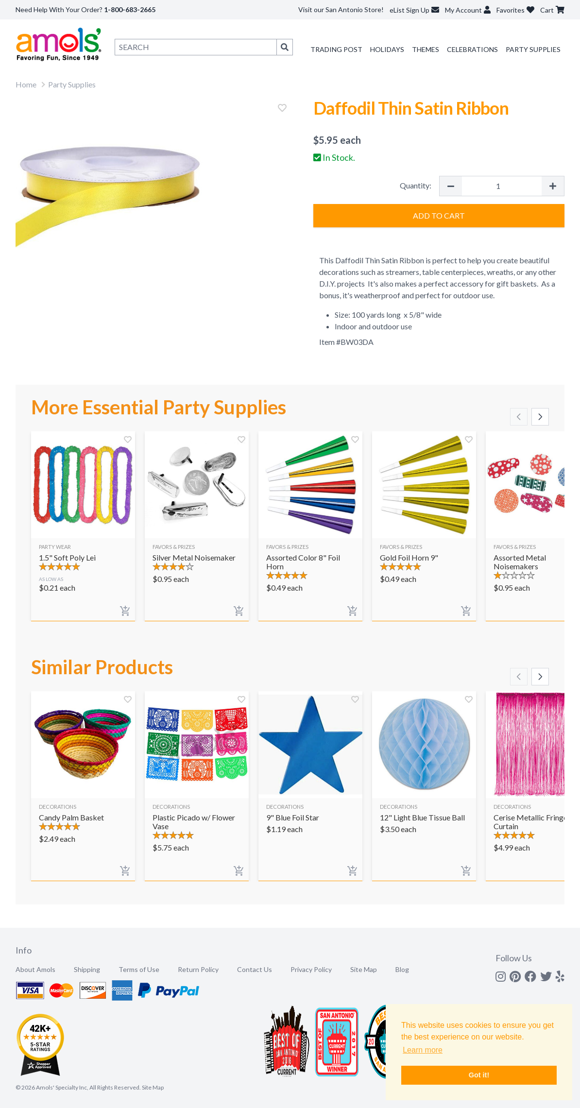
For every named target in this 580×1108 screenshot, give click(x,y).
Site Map (363, 969)
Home (26, 84)
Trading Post (336, 49)
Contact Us (254, 969)
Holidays (387, 49)
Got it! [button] (479, 1075)
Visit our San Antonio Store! (341, 9)
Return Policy (198, 969)
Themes (425, 49)
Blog (402, 969)
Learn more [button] (423, 1050)
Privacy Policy (311, 969)
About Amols (35, 969)
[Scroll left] (519, 417)
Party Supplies (533, 49)
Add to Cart (439, 215)
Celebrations (472, 49)
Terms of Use (139, 969)
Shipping (87, 969)
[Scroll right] (540, 417)
